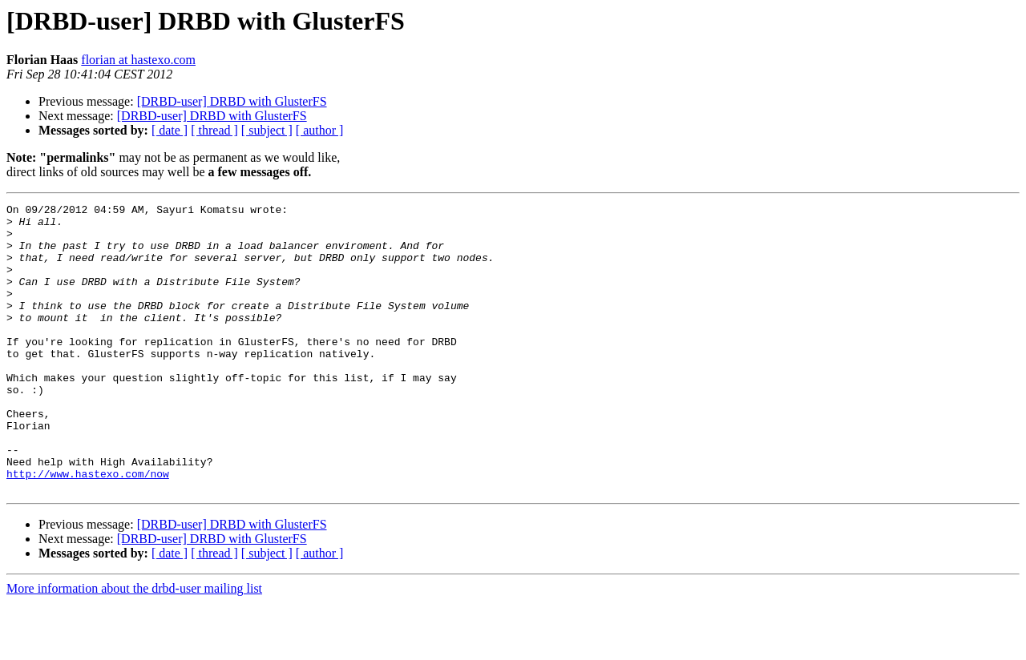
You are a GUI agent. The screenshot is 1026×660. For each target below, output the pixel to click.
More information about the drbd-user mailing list (134, 646)
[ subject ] (267, 130)
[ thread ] (214, 130)
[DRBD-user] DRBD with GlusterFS (232, 101)
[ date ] (169, 130)
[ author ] (320, 130)
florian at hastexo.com (138, 59)
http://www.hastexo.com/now (87, 528)
